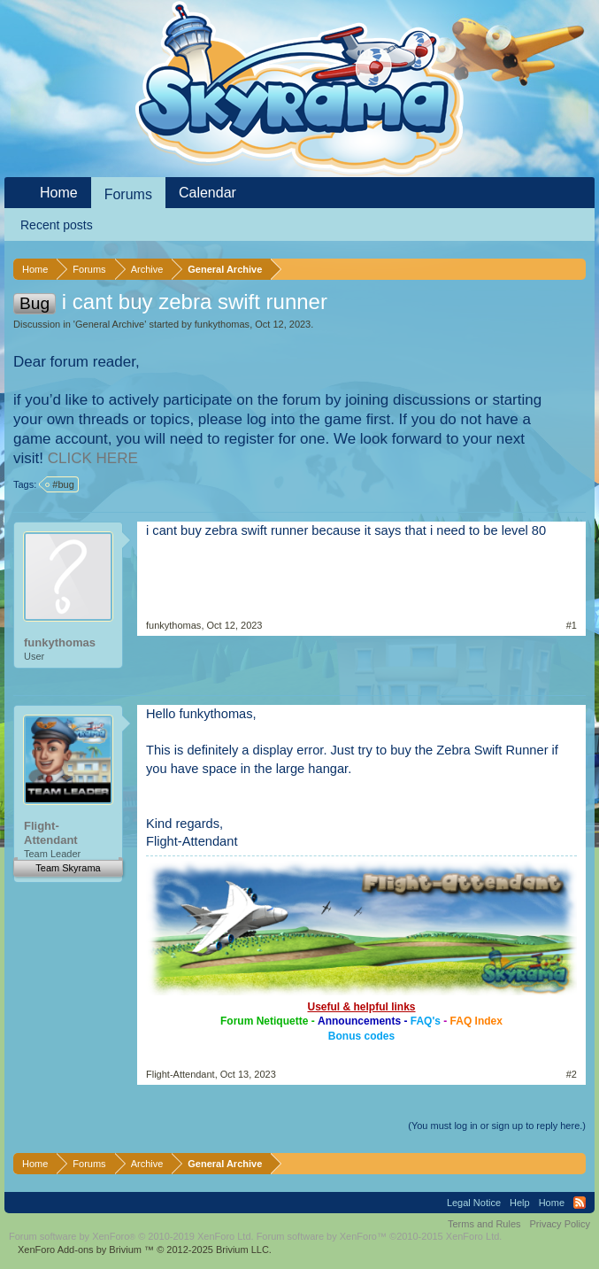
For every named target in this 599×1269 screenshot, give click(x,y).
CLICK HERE (93, 458)
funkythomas (222, 324)
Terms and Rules (484, 1224)
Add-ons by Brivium (145, 1249)
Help (520, 1202)
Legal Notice (474, 1202)
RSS (579, 1202)
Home (59, 192)
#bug (60, 484)
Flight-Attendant (51, 833)
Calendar (207, 192)
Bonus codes (361, 1036)
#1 (571, 625)
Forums (128, 194)
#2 (571, 1074)
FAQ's (426, 1021)
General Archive (109, 324)
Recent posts (56, 225)
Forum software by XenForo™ (380, 1236)
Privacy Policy (560, 1224)
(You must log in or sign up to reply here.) (497, 1125)
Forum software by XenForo (131, 1236)
